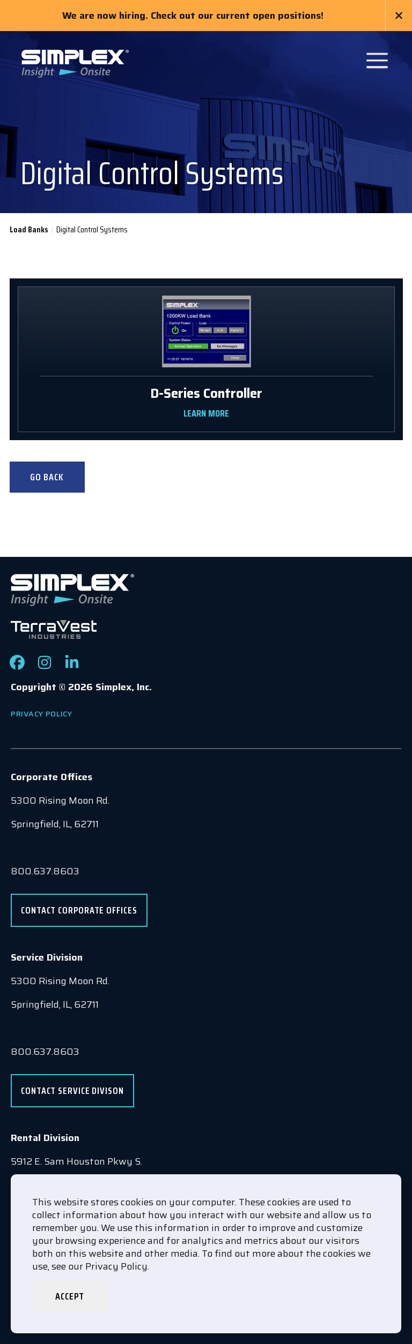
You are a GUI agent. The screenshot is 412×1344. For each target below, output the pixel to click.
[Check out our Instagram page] (44, 666)
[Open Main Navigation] (377, 60)
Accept (69, 1296)
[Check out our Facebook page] (17, 666)
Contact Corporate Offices (79, 910)
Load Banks (29, 229)
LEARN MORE (206, 413)
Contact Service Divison (72, 1090)
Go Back (46, 477)
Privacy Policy (41, 714)
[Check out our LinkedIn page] (71, 666)
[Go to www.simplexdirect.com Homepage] (75, 62)
